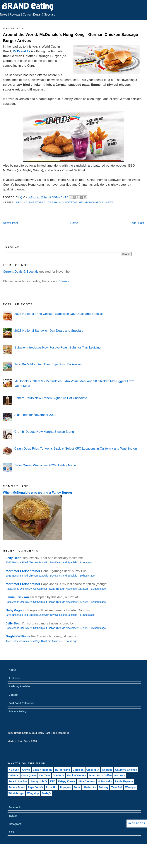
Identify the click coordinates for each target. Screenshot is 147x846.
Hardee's (119, 775)
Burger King (62, 769)
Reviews (15, 14)
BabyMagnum (16, 610)
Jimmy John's (38, 781)
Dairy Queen (29, 775)
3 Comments (58, 197)
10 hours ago (87, 575)
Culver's (13, 775)
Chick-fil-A (92, 769)
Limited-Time (73, 202)
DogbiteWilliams (18, 636)
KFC (52, 781)
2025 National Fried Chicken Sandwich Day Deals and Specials (59, 314)
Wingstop (33, 793)
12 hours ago (98, 602)
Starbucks (89, 787)
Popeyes (65, 787)
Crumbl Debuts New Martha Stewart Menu (44, 431)
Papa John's (35, 787)
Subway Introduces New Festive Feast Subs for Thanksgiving (57, 347)
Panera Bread (16, 787)
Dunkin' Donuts (76, 775)
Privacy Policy (17, 711)
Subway (103, 787)
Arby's (26, 769)
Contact (13, 694)
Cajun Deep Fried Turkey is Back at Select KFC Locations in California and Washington (75, 448)
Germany (54, 202)
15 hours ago (98, 628)
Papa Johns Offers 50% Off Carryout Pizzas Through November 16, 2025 (47, 588)
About (12, 669)
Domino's (58, 775)
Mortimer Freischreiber (23, 571)
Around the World (31, 202)
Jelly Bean (13, 558)
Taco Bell (116, 787)
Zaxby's (46, 793)
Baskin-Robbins (42, 769)
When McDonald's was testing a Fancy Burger (37, 492)
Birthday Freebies (19, 686)
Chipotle (107, 769)
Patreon (63, 281)
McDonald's (21, 51)
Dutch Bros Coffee (100, 775)
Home (74, 223)
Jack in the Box (18, 781)
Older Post (137, 223)
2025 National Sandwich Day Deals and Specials (48, 330)
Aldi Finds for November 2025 (35, 415)
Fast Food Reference (21, 703)
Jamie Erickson (17, 597)
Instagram (15, 823)
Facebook (15, 807)
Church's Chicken (126, 769)
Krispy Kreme (66, 781)
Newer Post (10, 223)
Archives (14, 678)
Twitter (13, 815)
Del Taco (44, 775)
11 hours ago (98, 588)
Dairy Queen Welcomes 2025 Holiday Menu (45, 465)
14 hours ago (87, 615)
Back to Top (136, 823)
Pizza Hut (51, 787)
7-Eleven (13, 769)
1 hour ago (86, 562)
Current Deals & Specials (39, 14)
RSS (11, 832)
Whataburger (16, 793)
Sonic (77, 787)
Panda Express (124, 781)
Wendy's (130, 787)
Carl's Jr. (78, 769)
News (3, 14)
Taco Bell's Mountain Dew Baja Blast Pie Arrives (48, 364)
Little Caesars (86, 781)
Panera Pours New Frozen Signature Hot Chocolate (50, 398)
